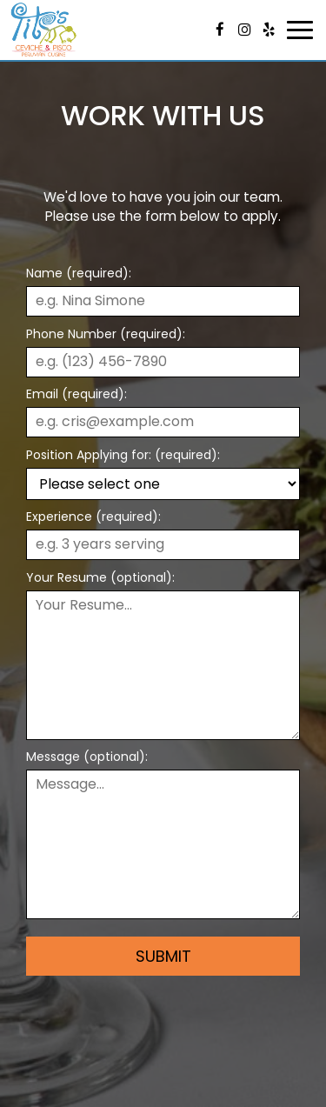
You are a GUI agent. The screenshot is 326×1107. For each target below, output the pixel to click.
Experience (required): (93, 516)
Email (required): (76, 394)
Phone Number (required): (105, 334)
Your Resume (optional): (100, 577)
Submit (163, 956)
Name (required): (78, 273)
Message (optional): (87, 756)
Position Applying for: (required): (123, 454)
